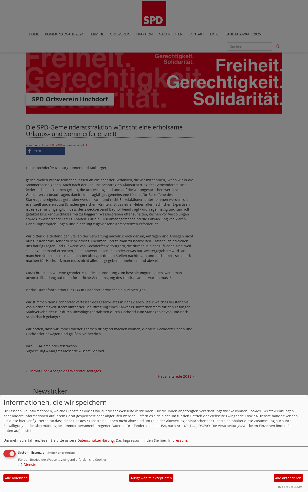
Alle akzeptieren (288, 478)
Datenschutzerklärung (95, 440)
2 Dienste (27, 464)
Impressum (177, 440)
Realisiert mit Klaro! (290, 486)
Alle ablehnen (16, 478)
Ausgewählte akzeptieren (151, 478)
